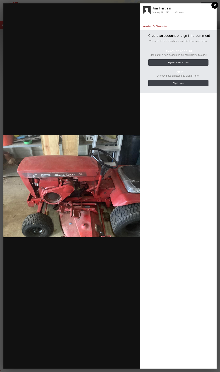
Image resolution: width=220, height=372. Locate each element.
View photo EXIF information (155, 26)
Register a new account (178, 62)
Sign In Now (178, 83)
